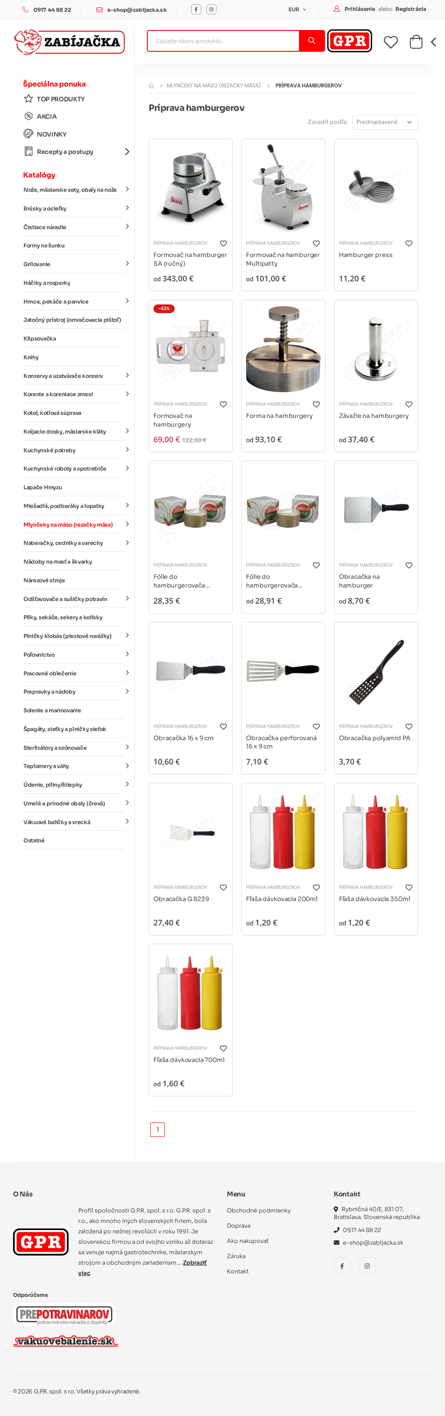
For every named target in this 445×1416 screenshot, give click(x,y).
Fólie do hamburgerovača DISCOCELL (179, 581)
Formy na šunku (44, 245)
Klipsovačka (39, 338)
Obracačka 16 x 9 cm (183, 738)
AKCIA (39, 116)
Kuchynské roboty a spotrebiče (73, 468)
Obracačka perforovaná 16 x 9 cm (281, 742)
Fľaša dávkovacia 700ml (189, 1060)
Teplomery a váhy (73, 766)
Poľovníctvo (73, 654)
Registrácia (410, 9)
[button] (416, 44)
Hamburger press (366, 255)
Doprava (238, 1225)
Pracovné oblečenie (73, 673)
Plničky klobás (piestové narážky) (73, 636)
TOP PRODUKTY (54, 99)
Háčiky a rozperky (46, 283)
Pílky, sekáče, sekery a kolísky (62, 617)
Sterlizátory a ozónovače (73, 747)
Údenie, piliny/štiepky (73, 784)
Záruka (236, 1256)
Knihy (30, 357)
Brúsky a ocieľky (73, 208)
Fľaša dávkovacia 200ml (282, 899)
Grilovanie (73, 264)
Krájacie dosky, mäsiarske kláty (73, 431)
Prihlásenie (360, 9)
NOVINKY (44, 134)
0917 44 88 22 (52, 10)
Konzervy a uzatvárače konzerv (73, 375)
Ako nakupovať (248, 1241)
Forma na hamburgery (279, 416)
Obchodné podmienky (259, 1210)
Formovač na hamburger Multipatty (283, 259)
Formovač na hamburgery (172, 420)
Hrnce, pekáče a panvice (73, 301)
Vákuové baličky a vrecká (73, 821)
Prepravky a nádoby (73, 691)
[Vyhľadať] (311, 41)
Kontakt (238, 1271)
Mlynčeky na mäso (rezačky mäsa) (73, 524)
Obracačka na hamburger (359, 581)
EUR (295, 9)
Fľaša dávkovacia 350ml (374, 899)
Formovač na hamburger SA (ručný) (190, 259)
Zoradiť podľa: (328, 122)
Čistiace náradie (73, 227)
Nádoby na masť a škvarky (57, 561)
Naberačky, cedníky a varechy (73, 543)
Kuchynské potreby (73, 450)
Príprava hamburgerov (180, 243)
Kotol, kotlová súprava (52, 413)
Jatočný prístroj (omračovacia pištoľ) (72, 320)
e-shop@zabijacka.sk (136, 10)
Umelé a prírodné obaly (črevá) (73, 803)
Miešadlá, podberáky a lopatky (73, 506)
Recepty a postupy (73, 151)
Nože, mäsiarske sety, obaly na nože (73, 190)
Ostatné (34, 840)
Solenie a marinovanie (52, 710)
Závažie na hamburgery (374, 416)
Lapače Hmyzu (42, 487)
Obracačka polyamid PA (375, 738)
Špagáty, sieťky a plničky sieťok (64, 729)
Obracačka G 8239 (181, 899)
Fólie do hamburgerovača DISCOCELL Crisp (272, 581)
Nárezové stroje (44, 580)
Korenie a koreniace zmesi (73, 394)
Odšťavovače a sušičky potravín (73, 598)
